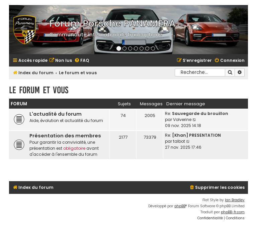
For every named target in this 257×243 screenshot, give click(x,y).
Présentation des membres (65, 135)
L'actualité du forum (55, 114)
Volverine (182, 119)
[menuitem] (60, 60)
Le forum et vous (38, 90)
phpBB (179, 206)
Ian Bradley (235, 200)
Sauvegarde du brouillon (200, 113)
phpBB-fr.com (233, 212)
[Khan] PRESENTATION (196, 135)
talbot (179, 141)
